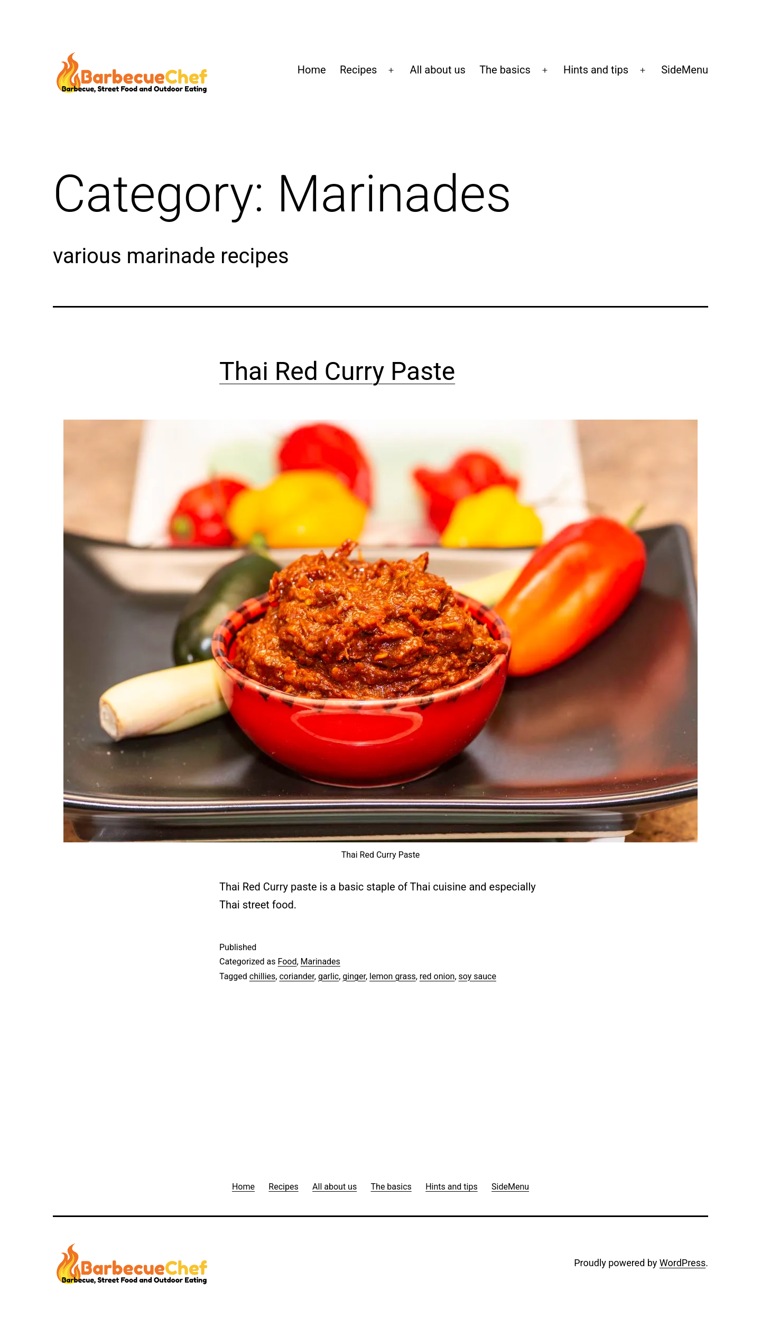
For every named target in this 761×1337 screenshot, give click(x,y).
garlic (328, 976)
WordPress (683, 1262)
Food (286, 962)
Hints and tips (595, 69)
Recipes (358, 69)
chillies (262, 976)
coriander (296, 976)
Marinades (320, 962)
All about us (438, 69)
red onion (437, 976)
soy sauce (477, 976)
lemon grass (392, 976)
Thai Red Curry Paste (337, 371)
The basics (505, 69)
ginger (354, 976)
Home (312, 69)
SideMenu (684, 69)
